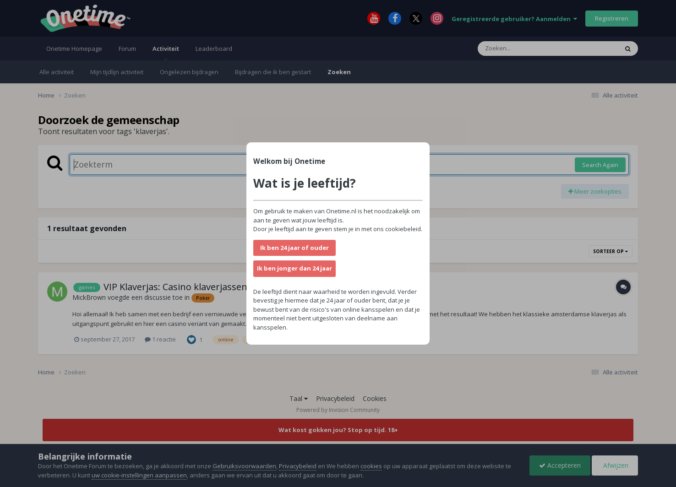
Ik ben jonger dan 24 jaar (294, 268)
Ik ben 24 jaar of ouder (294, 248)
